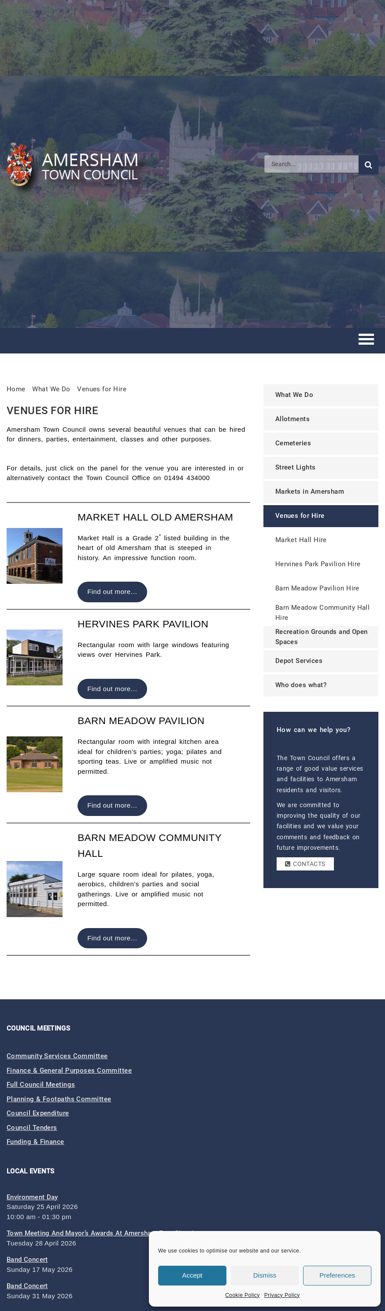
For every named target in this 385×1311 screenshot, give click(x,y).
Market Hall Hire (301, 540)
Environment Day (32, 1197)
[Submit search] (368, 165)
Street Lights (295, 467)
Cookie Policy (242, 1295)
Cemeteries (293, 443)
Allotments (292, 419)
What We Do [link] (51, 389)
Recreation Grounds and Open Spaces (321, 637)
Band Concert (27, 1260)
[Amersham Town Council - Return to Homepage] (77, 164)
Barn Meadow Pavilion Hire (317, 588)
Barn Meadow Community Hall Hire (322, 613)
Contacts (305, 863)
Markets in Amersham (309, 491)
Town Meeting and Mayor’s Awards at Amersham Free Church (101, 1233)
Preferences (337, 1275)
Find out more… (112, 591)
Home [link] (16, 389)
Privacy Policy (282, 1295)
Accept (192, 1275)
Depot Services (298, 661)
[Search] (311, 164)
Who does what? (300, 685)
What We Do (294, 395)
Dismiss (265, 1275)
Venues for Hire (101, 389)
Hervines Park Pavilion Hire (318, 564)
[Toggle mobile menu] (366, 340)
